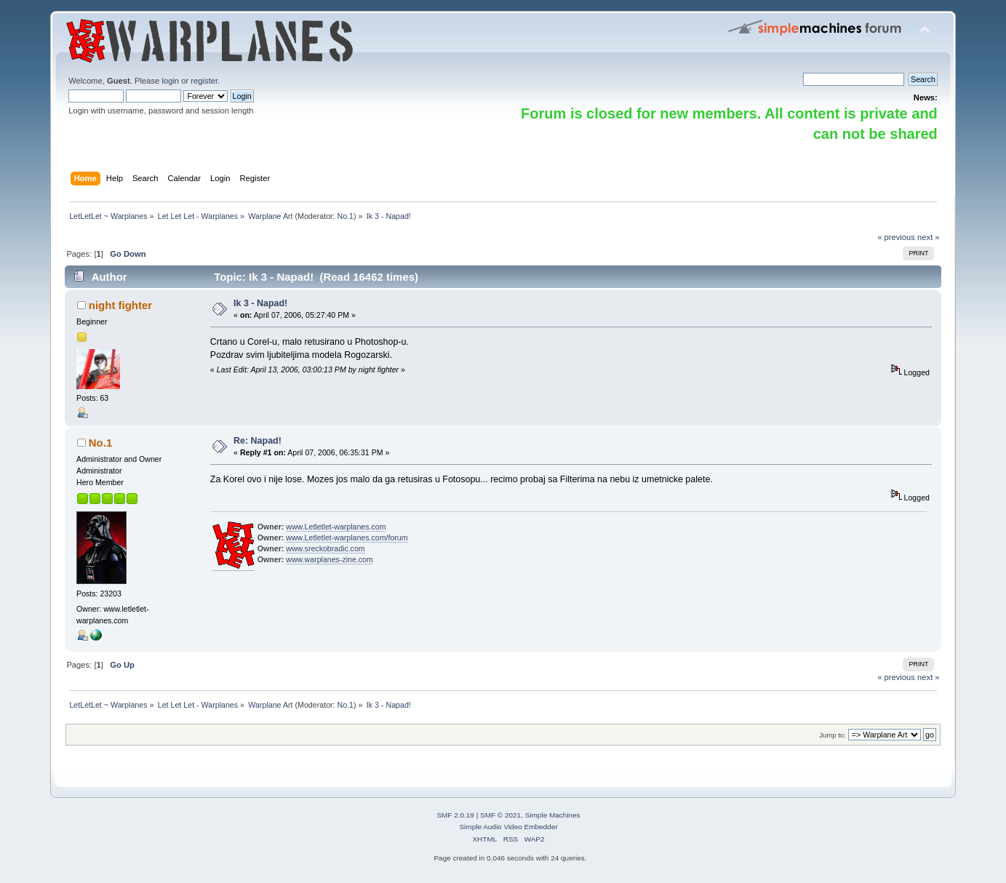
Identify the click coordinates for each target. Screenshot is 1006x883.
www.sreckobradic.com (325, 548)
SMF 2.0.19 (455, 815)
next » (928, 237)
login (170, 80)
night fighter (120, 305)
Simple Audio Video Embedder (508, 827)
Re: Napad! (257, 441)
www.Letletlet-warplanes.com (336, 526)
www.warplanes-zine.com (329, 559)
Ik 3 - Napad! (260, 303)
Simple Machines (552, 815)
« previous (896, 237)
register (204, 80)
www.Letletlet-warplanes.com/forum (346, 537)
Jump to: (832, 735)
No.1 (346, 216)
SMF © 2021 (500, 815)
